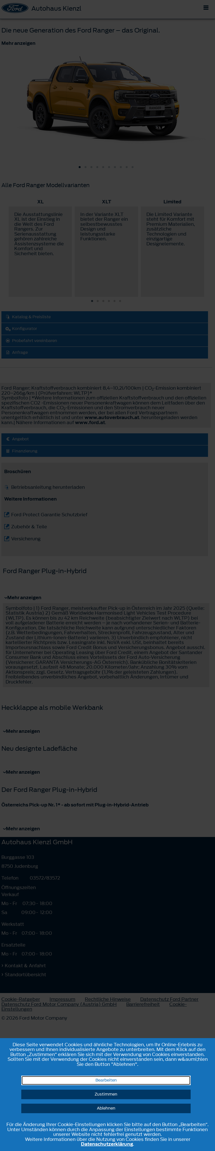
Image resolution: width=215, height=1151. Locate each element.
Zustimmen (106, 1094)
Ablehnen (106, 1108)
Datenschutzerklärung (107, 1144)
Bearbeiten (106, 1080)
